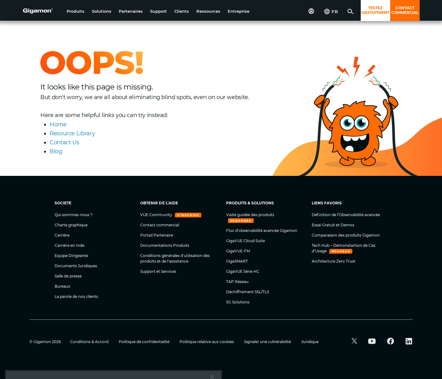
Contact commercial (159, 225)
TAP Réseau (237, 281)
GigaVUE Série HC (242, 271)
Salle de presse (68, 276)
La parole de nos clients (76, 296)
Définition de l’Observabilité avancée (346, 214)
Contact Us (64, 142)
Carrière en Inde (69, 245)
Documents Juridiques (76, 266)
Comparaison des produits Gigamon (346, 235)
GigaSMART (237, 261)
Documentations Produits (164, 245)
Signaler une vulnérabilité (268, 341)
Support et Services (158, 271)
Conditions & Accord (89, 341)
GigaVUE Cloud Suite (245, 240)
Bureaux (62, 286)
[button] (75, 11)
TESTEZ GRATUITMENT (375, 10)
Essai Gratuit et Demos (333, 225)
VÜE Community (156, 214)
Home (58, 124)
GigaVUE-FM (238, 251)
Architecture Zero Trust (333, 261)
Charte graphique (71, 225)
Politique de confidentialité (144, 341)
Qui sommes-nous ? (73, 214)
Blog (56, 151)
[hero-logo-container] (42, 11)
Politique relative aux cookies (207, 341)
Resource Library (72, 133)
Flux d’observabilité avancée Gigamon (261, 230)
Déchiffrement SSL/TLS (247, 292)
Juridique (310, 341)
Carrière (62, 235)
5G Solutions (237, 302)
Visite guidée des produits (250, 214)
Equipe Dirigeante (71, 255)
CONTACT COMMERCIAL (404, 10)
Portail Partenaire (156, 235)
